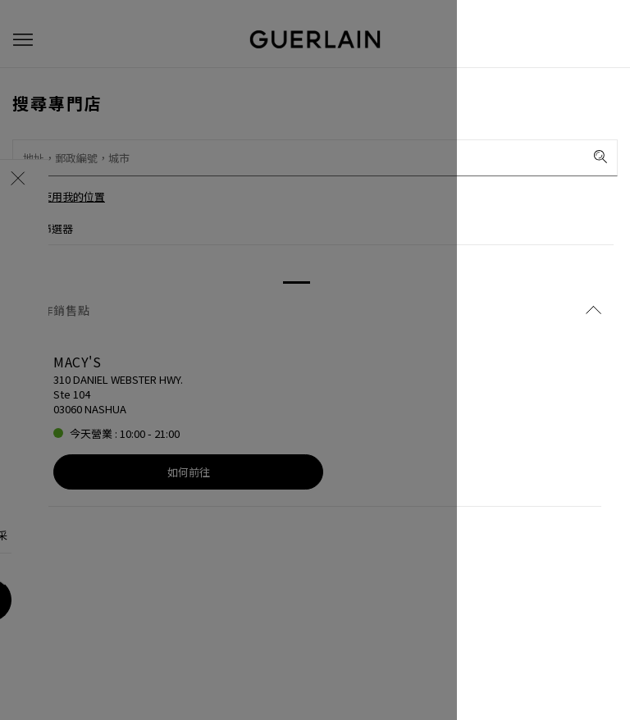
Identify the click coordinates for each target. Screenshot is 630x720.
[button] (23, 40)
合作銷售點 (315, 310)
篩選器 (57, 228)
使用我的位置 (73, 196)
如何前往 (188, 472)
